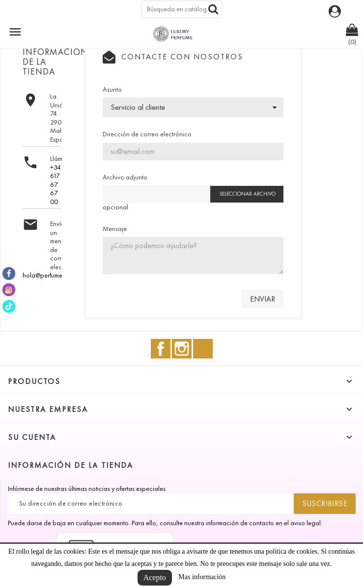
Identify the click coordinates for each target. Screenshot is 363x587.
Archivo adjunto (125, 177)
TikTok (203, 348)
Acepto (154, 577)
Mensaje (115, 229)
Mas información (201, 577)
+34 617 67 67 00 (55, 184)
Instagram (182, 348)
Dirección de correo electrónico (147, 134)
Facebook (160, 348)
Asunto (112, 89)
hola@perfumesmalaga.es (58, 275)
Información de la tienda (70, 465)
